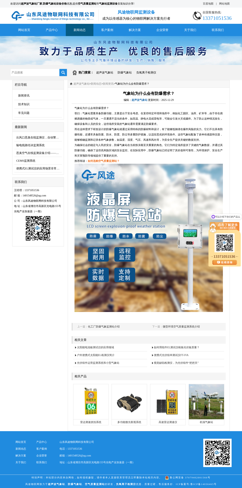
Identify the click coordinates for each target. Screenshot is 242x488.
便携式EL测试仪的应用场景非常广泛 (39, 168)
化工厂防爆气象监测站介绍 (104, 326)
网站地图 (224, 3)
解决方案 (135, 30)
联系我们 (218, 30)
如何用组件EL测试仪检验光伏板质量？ (176, 347)
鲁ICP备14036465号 (203, 484)
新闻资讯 (23, 95)
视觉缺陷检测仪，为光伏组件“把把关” (176, 362)
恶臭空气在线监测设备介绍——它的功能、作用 (39, 152)
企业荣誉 (162, 30)
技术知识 (23, 104)
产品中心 (52, 30)
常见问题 (23, 112)
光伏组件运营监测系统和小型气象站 (98, 362)
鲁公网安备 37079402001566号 (187, 477)
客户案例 (107, 30)
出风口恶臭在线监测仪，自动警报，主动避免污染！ (39, 137)
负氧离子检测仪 (146, 72)
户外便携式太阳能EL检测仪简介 (96, 355)
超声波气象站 (104, 72)
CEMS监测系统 (25, 160)
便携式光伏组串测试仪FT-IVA (171, 355)
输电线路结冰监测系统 (30, 145)
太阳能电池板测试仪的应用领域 (95, 347)
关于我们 (190, 30)
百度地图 (208, 3)
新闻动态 (80, 30)
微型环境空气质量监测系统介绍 (181, 326)
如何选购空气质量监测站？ (103, 161)
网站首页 (24, 30)
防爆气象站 (125, 72)
